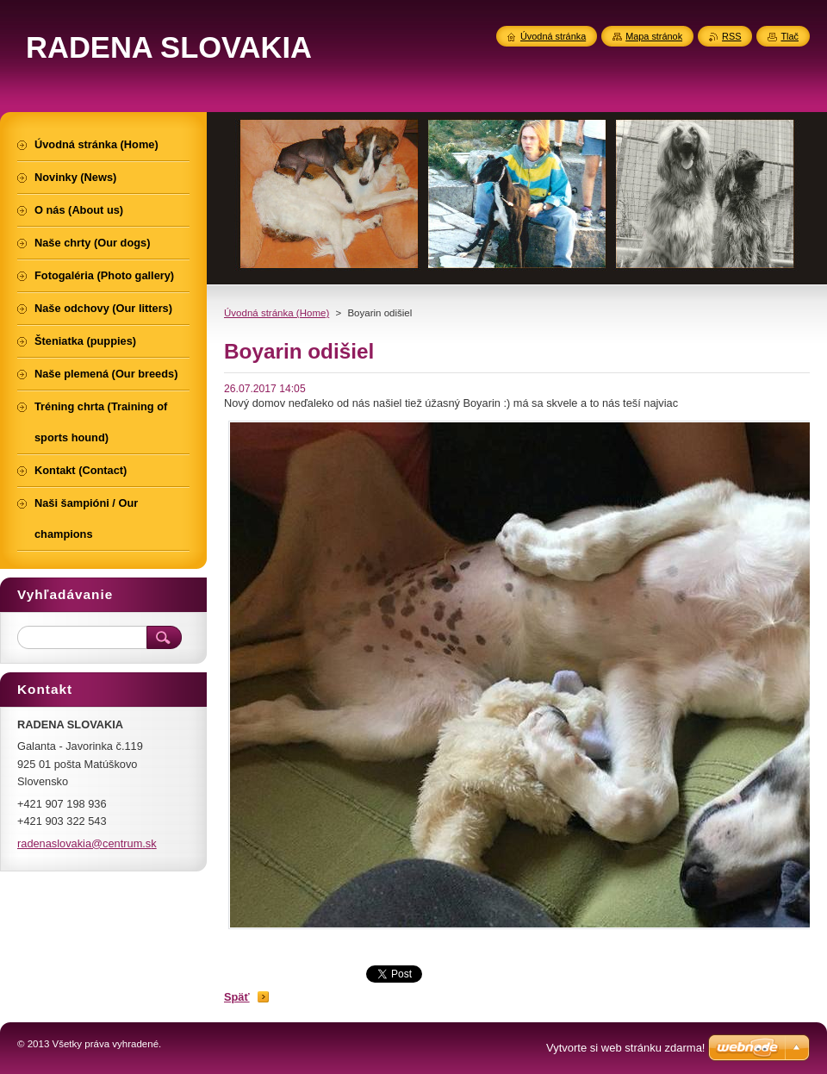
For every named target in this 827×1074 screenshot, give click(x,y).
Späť (237, 996)
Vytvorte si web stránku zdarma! (625, 1047)
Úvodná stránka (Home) (276, 313)
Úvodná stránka (553, 36)
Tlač (789, 36)
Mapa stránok (653, 36)
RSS (731, 36)
